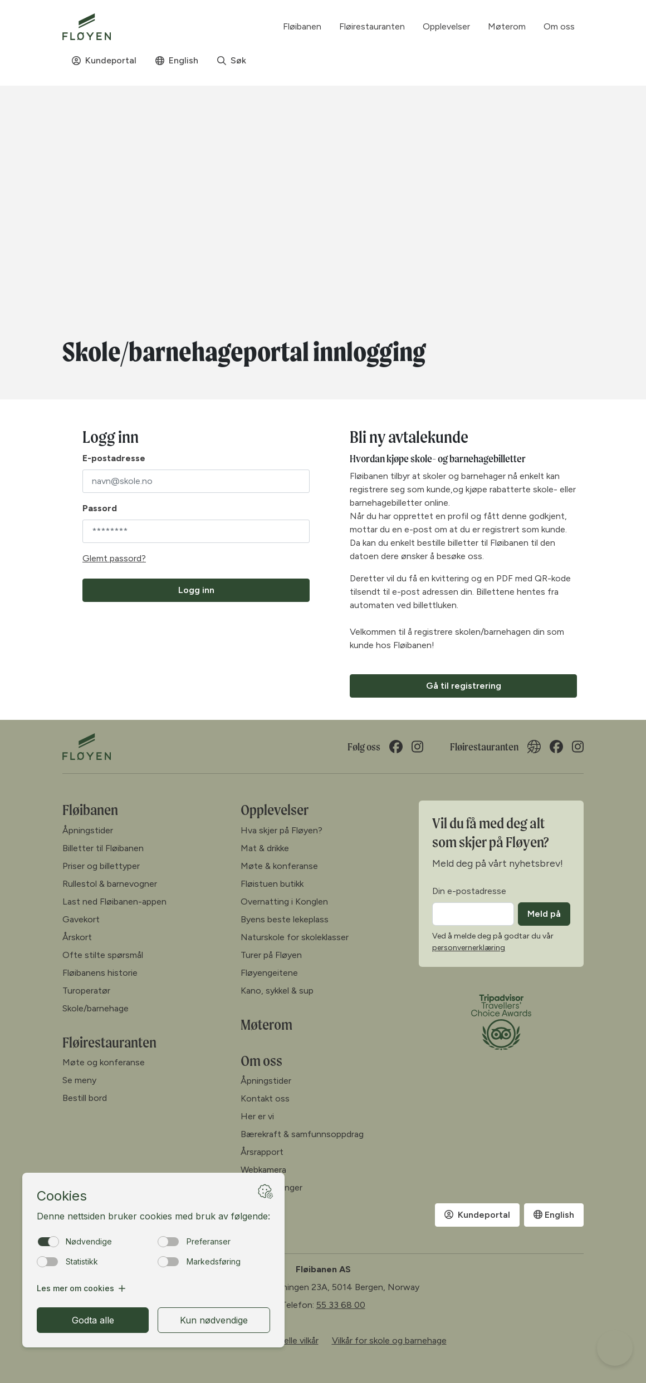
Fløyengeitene (269, 972)
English (176, 60)
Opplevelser (275, 809)
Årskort (77, 937)
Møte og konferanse (103, 1062)
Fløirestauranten (372, 26)
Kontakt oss (265, 1098)
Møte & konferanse (279, 866)
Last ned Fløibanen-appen (114, 901)
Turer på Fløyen (271, 955)
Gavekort (81, 919)
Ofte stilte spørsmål (102, 955)
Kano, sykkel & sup (277, 990)
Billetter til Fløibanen (103, 848)
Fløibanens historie (100, 972)
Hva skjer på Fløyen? (281, 830)
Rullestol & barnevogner (109, 883)
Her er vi (257, 1116)
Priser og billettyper (101, 866)
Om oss (261, 1060)
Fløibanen (90, 809)
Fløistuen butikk (272, 883)
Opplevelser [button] (446, 26)
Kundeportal (104, 60)
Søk (231, 60)
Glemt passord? (114, 558)
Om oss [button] (559, 26)
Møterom (507, 26)
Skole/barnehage (95, 1008)
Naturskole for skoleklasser (295, 937)
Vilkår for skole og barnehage (389, 1340)
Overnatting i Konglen (284, 901)
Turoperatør (86, 990)
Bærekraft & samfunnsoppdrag (302, 1134)
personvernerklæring (468, 947)
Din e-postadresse (469, 891)
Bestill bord (84, 1098)
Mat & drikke (265, 848)
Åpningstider (87, 830)
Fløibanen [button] (302, 26)
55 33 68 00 (340, 1305)
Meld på (544, 913)
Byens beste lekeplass (285, 919)
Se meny (79, 1080)
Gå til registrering (463, 685)
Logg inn (196, 590)
